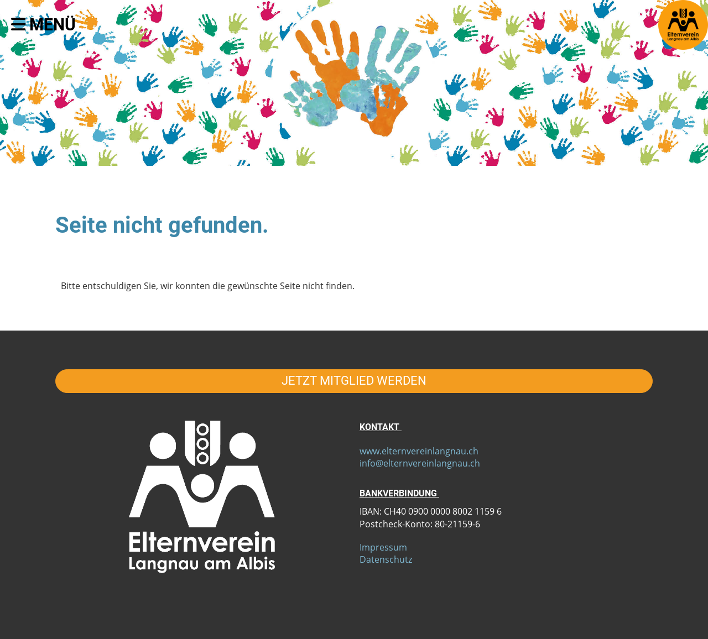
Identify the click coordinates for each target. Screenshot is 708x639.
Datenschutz (386, 559)
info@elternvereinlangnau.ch (420, 463)
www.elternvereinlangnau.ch (419, 451)
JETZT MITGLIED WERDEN (354, 380)
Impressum (383, 547)
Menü (43, 24)
